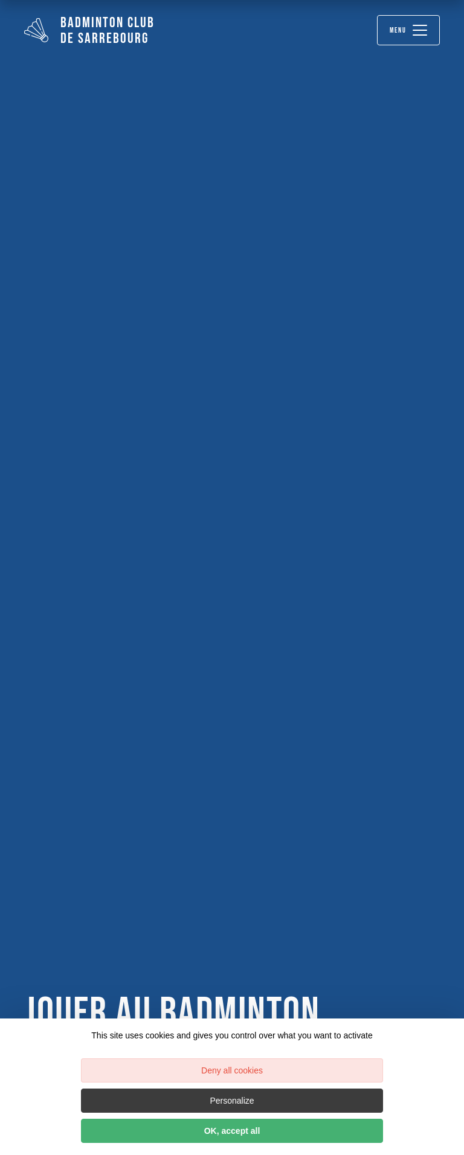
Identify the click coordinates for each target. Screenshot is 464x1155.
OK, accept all (232, 1131)
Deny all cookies (232, 1070)
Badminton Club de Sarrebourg (89, 30)
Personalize (232, 1100)
